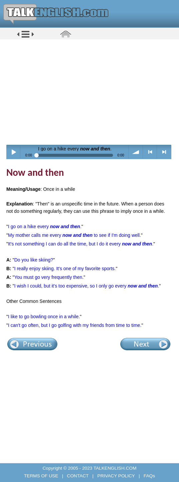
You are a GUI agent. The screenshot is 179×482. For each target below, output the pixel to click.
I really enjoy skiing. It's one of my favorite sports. (65, 268)
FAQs (148, 475)
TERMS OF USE (41, 475)
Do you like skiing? (33, 260)
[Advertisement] (92, 91)
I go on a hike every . (44, 226)
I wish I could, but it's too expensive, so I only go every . (86, 286)
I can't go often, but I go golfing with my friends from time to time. (74, 325)
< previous (150, 151)
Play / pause (13, 151)
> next (164, 151)
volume (135, 151)
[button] (25, 37)
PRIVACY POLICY (116, 475)
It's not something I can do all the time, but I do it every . (80, 244)
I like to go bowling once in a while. (44, 316)
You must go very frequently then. (49, 277)
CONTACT (78, 475)
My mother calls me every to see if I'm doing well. (74, 235)
